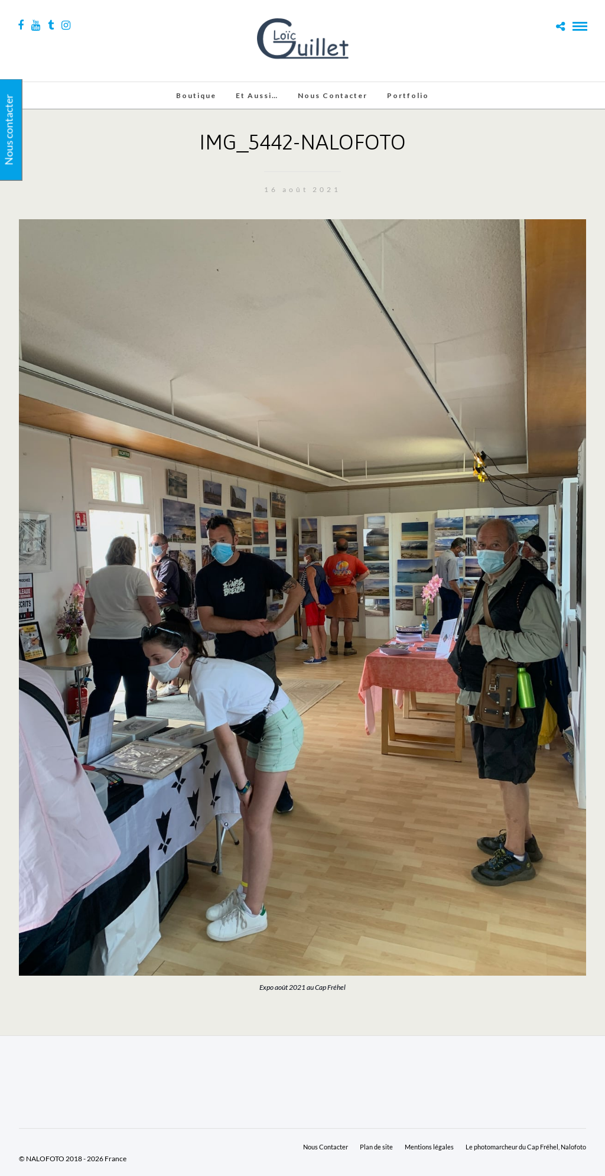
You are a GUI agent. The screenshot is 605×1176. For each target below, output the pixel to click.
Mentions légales (429, 1147)
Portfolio (408, 95)
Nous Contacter (332, 95)
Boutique (196, 95)
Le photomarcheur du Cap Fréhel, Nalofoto (526, 1147)
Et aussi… (257, 95)
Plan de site (376, 1147)
